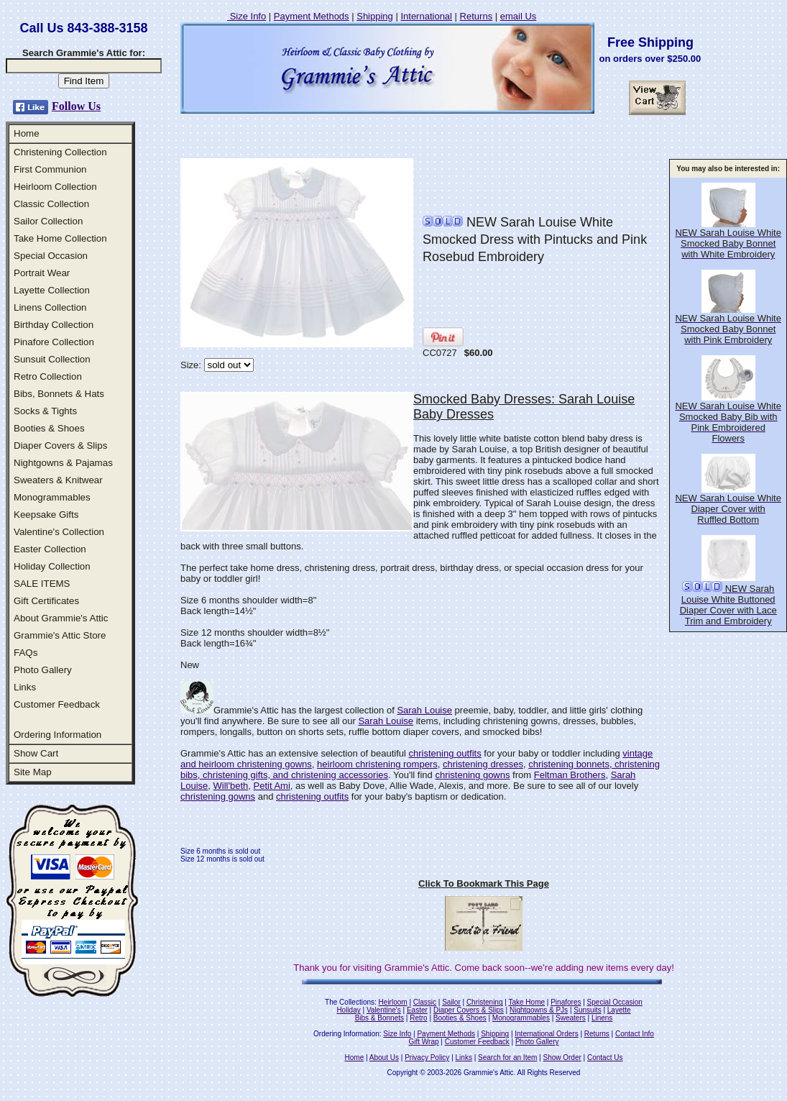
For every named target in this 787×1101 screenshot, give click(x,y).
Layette (619, 1010)
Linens (602, 1018)
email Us (518, 16)
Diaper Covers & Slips (60, 445)
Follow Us (76, 106)
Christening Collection (60, 152)
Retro (418, 1018)
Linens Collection (50, 307)
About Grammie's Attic (61, 618)
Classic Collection (51, 203)
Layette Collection (52, 290)
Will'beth (231, 785)
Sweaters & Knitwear (58, 480)
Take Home (526, 1002)
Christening (484, 1002)
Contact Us (604, 1057)
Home (27, 133)
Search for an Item (507, 1057)
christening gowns (472, 774)
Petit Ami (272, 785)
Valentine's (384, 1010)
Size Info (246, 16)
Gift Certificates (46, 600)
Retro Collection (48, 376)
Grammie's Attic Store (60, 635)
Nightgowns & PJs (539, 1010)
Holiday (348, 1010)
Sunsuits (587, 1010)
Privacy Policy (427, 1057)
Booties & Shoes (49, 428)
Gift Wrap (424, 1042)
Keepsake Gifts (46, 514)
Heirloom (393, 1002)
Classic (424, 1002)
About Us (384, 1057)
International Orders (546, 1034)
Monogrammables (52, 497)
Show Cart (36, 753)
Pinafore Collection (54, 342)
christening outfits (445, 753)
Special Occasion (51, 255)
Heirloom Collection (55, 186)
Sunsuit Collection (52, 359)
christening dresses (483, 764)
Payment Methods (311, 16)
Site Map (33, 772)
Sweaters (571, 1018)
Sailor (451, 1002)
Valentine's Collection (59, 531)
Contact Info (634, 1034)
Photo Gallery (43, 669)
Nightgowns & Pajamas (63, 462)
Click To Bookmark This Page (483, 883)
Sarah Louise (424, 710)
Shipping (374, 16)
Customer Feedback (57, 704)
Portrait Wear (42, 273)
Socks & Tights (45, 411)
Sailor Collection (48, 221)
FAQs (25, 652)
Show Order (562, 1057)
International (426, 16)
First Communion (50, 169)
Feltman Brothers (570, 774)
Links (25, 687)
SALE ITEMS (42, 583)
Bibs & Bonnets (379, 1018)
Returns (476, 16)
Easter (417, 1010)
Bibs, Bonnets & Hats (59, 393)
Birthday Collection (53, 324)
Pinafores (566, 1002)
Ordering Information (57, 734)
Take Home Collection (60, 238)
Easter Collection (50, 549)
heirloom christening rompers (377, 764)
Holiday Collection (52, 566)
